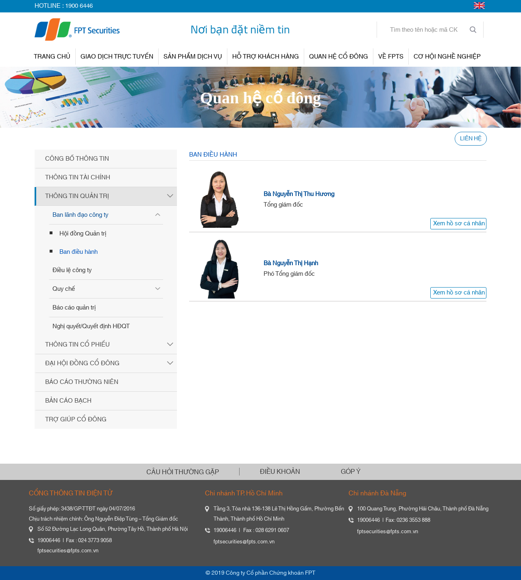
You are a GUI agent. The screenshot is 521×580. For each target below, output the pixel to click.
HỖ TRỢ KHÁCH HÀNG (265, 56)
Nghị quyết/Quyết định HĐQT (91, 326)
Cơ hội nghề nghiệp (447, 56)
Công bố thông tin (77, 158)
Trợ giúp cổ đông (76, 419)
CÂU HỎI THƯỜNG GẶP (182, 472)
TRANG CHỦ (52, 56)
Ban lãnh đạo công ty (80, 214)
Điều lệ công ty (72, 270)
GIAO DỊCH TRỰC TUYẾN (117, 56)
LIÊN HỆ (471, 138)
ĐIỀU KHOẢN (280, 472)
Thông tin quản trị (77, 196)
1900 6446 (79, 5)
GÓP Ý (350, 472)
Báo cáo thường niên (81, 382)
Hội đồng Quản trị (82, 233)
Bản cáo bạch (68, 400)
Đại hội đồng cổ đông (82, 363)
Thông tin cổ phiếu (77, 344)
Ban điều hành (78, 251)
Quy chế (63, 288)
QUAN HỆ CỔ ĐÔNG (338, 56)
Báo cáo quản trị (74, 307)
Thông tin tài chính (77, 177)
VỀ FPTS (390, 56)
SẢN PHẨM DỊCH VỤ (192, 56)
